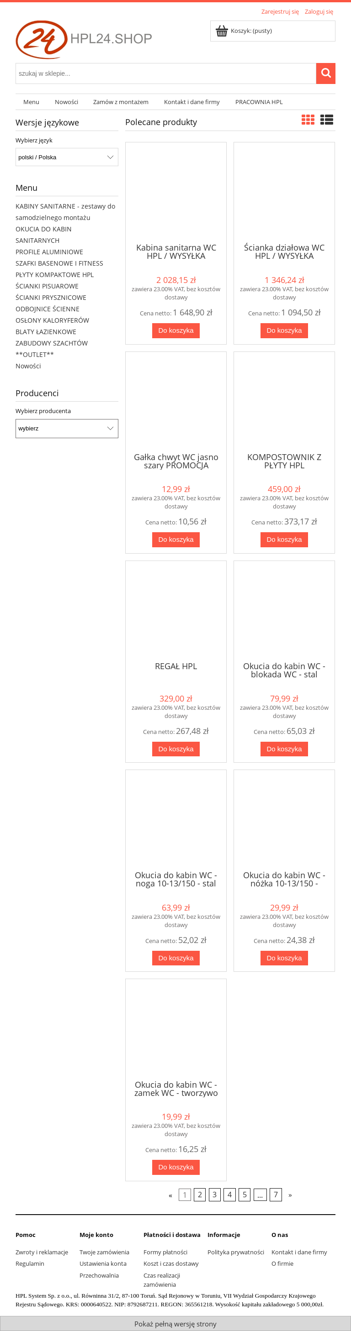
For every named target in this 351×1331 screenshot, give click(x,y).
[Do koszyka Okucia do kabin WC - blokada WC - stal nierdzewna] (284, 749)
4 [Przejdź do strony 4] (230, 1195)
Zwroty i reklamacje (42, 1252)
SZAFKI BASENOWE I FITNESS (59, 263)
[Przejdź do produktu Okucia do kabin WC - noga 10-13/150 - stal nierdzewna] (176, 819)
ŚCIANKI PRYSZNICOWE (51, 297)
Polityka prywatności (235, 1252)
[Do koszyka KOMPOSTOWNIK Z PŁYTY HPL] (284, 539)
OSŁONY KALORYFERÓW (52, 320)
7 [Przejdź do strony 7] (276, 1195)
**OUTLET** (35, 354)
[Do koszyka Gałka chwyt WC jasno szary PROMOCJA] (176, 539)
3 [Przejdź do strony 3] (215, 1195)
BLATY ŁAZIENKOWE (46, 331)
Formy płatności (165, 1252)
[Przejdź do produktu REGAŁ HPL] (176, 610)
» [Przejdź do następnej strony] (290, 1195)
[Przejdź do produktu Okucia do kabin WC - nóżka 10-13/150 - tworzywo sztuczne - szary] (284, 819)
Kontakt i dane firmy (299, 1252)
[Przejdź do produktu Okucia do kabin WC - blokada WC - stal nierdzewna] (284, 610)
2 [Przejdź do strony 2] (200, 1195)
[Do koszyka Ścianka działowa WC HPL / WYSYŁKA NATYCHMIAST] (284, 330)
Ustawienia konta (103, 1263)
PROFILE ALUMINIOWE (49, 251)
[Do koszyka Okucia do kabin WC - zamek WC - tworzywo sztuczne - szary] (176, 1167)
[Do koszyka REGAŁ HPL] (176, 749)
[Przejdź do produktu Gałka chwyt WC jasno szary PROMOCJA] (176, 401)
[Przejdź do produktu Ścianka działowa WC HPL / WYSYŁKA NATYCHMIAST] (284, 191)
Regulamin (30, 1263)
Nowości (28, 366)
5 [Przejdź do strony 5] (245, 1195)
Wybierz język (34, 140)
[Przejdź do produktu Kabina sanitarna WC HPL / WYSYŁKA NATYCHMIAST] (176, 191)
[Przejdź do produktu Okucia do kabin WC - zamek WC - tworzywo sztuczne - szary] (176, 1028)
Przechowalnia (99, 1275)
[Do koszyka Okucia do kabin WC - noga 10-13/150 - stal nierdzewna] (176, 958)
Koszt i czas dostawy (171, 1263)
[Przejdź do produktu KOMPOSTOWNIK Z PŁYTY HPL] (284, 401)
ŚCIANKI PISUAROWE (47, 286)
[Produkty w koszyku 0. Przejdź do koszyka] (244, 30)
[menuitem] (31, 102)
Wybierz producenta (43, 411)
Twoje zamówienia (104, 1252)
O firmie (282, 1263)
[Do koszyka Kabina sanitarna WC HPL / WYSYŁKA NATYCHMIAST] (176, 330)
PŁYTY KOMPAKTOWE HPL (55, 274)
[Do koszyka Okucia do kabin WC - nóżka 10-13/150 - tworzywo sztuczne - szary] (284, 958)
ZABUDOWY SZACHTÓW (52, 343)
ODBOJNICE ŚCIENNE (48, 308)
